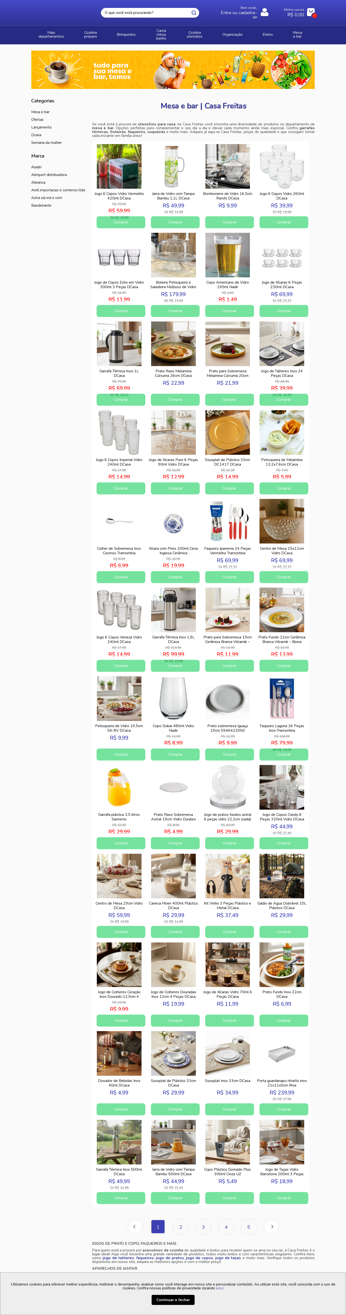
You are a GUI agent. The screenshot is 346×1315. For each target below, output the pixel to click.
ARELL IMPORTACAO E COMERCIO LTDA (58, 185)
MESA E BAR (301, 32)
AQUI (219, 1288)
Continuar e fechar (173, 1300)
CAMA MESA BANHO (169, 32)
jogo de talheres (118, 1255)
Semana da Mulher (46, 138)
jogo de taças (228, 1255)
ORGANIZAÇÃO (249, 32)
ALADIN (36, 162)
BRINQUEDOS (132, 32)
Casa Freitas (57, 11)
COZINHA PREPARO (97, 32)
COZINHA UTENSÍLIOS (212, 32)
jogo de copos (199, 1255)
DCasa (36, 130)
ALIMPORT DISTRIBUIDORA (49, 170)
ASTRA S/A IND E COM (46, 193)
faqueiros (145, 1255)
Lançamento (41, 123)
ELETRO (275, 32)
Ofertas (37, 115)
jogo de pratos (170, 1255)
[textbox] (150, 13)
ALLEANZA (38, 178)
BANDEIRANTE (41, 201)
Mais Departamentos (54, 32)
